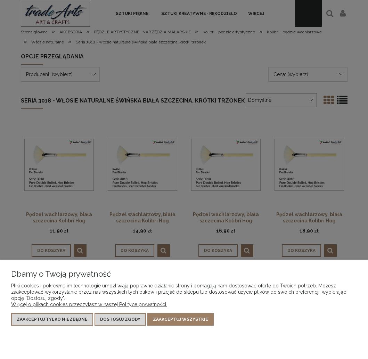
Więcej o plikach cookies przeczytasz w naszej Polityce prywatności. (89, 304)
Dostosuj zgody (120, 319)
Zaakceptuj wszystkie (180, 319)
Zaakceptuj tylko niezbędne (52, 319)
